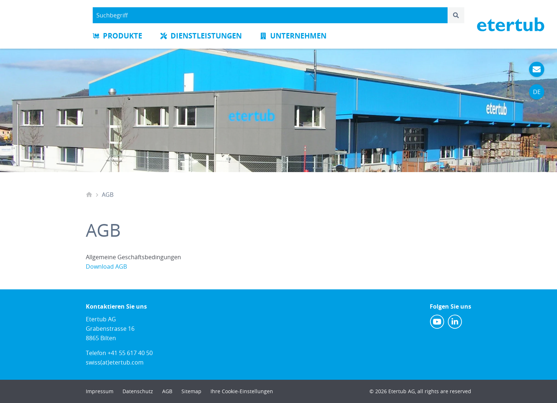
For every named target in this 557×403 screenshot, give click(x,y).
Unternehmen (293, 36)
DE (537, 92)
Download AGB (106, 266)
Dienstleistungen (201, 36)
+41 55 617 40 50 (130, 353)
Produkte (117, 36)
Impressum (99, 391)
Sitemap (191, 391)
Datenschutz (138, 391)
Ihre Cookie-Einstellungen (242, 391)
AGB (167, 391)
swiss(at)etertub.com (115, 362)
